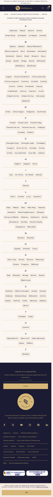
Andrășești (22, 36)
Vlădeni (29, 343)
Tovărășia (22, 317)
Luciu (28, 197)
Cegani (9, 77)
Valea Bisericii (12, 338)
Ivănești (39, 175)
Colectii (5, 446)
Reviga (25, 275)
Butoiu (31, 61)
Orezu (34, 249)
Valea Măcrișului (38, 338)
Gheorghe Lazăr (27, 143)
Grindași (32, 148)
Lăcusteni (37, 197)
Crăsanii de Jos (13, 96)
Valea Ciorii (25, 338)
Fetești (12, 123)
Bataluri (21, 47)
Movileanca (13, 222)
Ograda (17, 249)
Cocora (12, 86)
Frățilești (41, 127)
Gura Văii (32, 153)
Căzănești (25, 101)
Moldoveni (35, 217)
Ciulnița (43, 82)
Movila (44, 217)
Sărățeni (43, 301)
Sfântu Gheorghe (22, 291)
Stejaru (8, 301)
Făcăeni (30, 132)
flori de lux (24, 8)
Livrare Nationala (33, 452)
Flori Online (30, 446)
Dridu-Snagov (18, 112)
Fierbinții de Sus (28, 127)
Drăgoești (30, 112)
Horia (35, 164)
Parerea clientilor (9, 440)
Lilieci (12, 197)
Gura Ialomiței (20, 153)
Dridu (8, 112)
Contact (15, 433)
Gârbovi (41, 153)
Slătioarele (33, 296)
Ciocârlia (34, 82)
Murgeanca (20, 227)
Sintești (43, 291)
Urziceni (25, 327)
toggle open (3, 8)
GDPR (34, 457)
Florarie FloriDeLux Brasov (29, 433)
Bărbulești (41, 61)
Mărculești (31, 227)
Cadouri (13, 446)
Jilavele (26, 186)
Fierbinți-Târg (35, 123)
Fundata (21, 132)
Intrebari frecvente (9, 437)
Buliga (23, 61)
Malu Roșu (32, 208)
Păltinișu (34, 264)
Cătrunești (40, 96)
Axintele (42, 36)
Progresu (25, 264)
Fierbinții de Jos (13, 127)
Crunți (41, 91)
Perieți (21, 260)
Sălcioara (33, 301)
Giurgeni (10, 148)
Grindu (41, 148)
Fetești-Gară (23, 123)
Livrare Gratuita (8, 452)
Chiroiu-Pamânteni (21, 77)
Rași (8, 275)
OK (26, 492)
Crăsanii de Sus (27, 96)
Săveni (25, 306)
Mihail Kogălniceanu (26, 212)
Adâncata (13, 31)
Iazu (11, 175)
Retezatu (16, 275)
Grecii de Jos (22, 148)
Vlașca (21, 343)
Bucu (43, 56)
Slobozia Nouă (20, 296)
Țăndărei (25, 354)
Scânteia (9, 291)
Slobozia (9, 296)
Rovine (33, 275)
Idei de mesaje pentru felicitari (18, 463)
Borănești (10, 56)
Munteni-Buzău (36, 222)
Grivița (9, 153)
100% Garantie (20, 452)
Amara (39, 31)
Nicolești (30, 238)
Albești (22, 31)
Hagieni (18, 164)
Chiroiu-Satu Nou (39, 77)
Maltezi (16, 208)
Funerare (22, 446)
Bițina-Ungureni (11, 51)
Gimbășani (41, 143)
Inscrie (25, 386)
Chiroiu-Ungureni (12, 82)
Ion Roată (29, 175)
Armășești (33, 36)
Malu (23, 208)
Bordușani (31, 51)
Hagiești (26, 164)
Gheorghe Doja (12, 143)
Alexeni (31, 31)
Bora (23, 51)
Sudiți (25, 301)
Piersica (30, 260)
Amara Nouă (10, 36)
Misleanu (24, 217)
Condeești (29, 86)
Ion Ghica (19, 175)
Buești (16, 61)
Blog (5, 463)
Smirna (43, 296)
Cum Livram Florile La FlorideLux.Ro (28, 440)
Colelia (20, 86)
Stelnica (16, 301)
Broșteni (35, 56)
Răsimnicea (25, 280)
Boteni (19, 56)
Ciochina (24, 82)
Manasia (41, 208)
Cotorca (23, 91)
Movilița (24, 222)
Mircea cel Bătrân (11, 217)
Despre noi (7, 433)
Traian (30, 317)
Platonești (40, 260)
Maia (8, 208)
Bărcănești (31, 66)
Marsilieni (11, 212)
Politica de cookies (24, 457)
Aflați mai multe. (42, 487)
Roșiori (41, 275)
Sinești (34, 291)
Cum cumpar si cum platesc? (27, 437)
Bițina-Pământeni (34, 47)
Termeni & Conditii (9, 457)
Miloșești (40, 212)
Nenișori (21, 238)
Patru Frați (12, 260)
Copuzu (39, 86)
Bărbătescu (20, 66)
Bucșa (8, 61)
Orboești (26, 249)
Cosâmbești (12, 91)
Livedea (21, 197)
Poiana (16, 264)
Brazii (27, 56)
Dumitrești (41, 112)
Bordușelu (42, 51)
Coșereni (32, 91)
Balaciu (13, 47)
